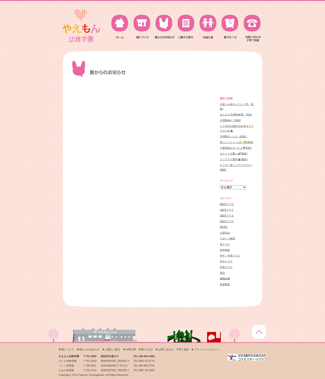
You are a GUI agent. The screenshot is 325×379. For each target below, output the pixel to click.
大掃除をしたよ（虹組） (234, 136)
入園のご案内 (112, 349)
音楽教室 (225, 284)
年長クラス (226, 267)
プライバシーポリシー (206, 349)
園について (67, 349)
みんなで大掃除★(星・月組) (236, 114)
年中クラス (226, 261)
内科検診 (225, 249)
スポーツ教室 (227, 238)
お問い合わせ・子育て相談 (173, 349)
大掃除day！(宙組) (230, 120)
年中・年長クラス (230, 255)
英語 (222, 272)
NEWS (223, 227)
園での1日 (147, 349)
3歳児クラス (227, 221)
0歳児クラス (227, 204)
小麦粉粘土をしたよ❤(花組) (236, 147)
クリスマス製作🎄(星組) (234, 159)
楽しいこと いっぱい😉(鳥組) (236, 142)
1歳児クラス (227, 209)
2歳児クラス (227, 215)
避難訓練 (225, 278)
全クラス (225, 244)
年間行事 (131, 349)
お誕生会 (225, 232)
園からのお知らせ (89, 349)
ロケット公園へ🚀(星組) (234, 153)
